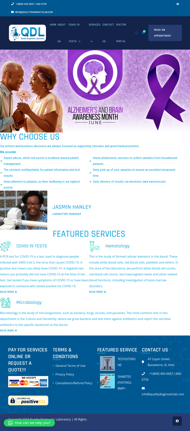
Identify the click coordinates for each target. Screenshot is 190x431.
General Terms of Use (70, 366)
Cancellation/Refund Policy (73, 383)
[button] (29, 423)
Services (95, 25)
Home (53, 25)
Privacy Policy (64, 374)
